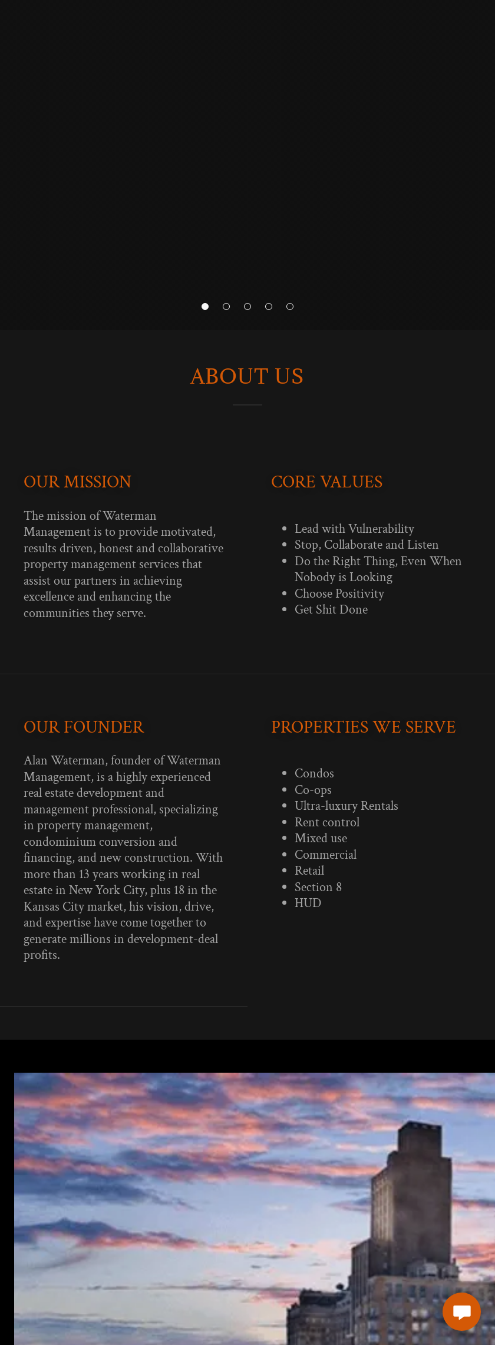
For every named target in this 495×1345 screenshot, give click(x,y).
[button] (205, 306)
